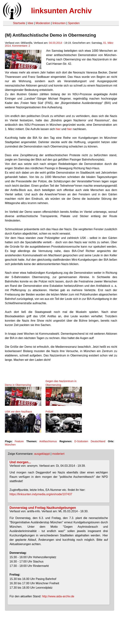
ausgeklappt (42, 453)
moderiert (58, 453)
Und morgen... (20, 462)
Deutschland (98, 441)
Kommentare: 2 (21, 45)
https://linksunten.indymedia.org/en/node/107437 (41, 494)
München (10, 444)
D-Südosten (81, 441)
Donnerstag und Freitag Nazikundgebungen (43, 508)
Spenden (74, 23)
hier (58, 129)
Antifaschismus (48, 441)
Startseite (19, 23)
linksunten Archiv (61, 11)
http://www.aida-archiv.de (58, 596)
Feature (19, 441)
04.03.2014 (55, 42)
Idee (30, 23)
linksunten (59, 23)
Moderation (43, 23)
